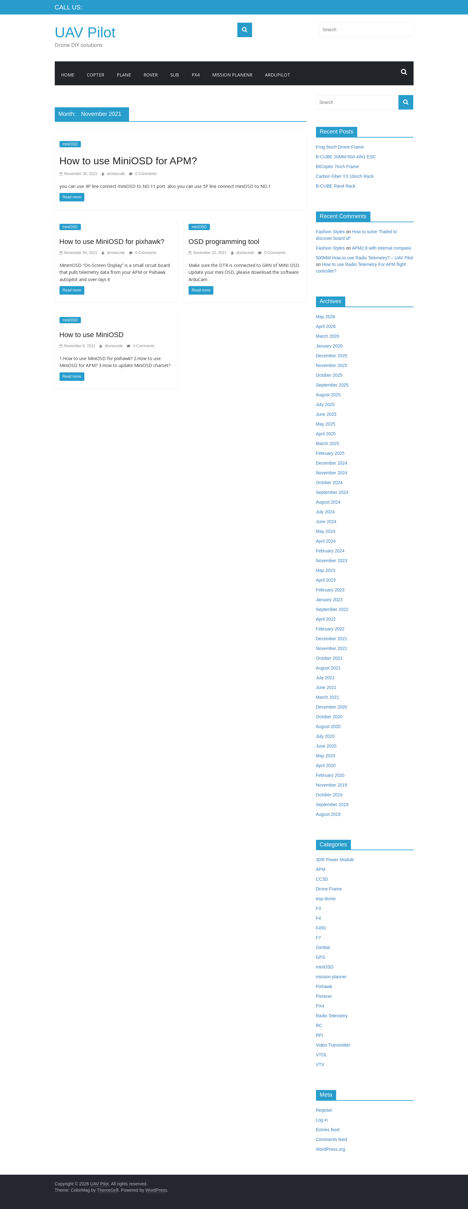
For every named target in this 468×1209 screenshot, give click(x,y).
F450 (321, 927)
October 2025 (329, 375)
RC (319, 1025)
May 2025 (325, 424)
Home (67, 75)
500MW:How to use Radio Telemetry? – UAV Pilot (364, 257)
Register (324, 1110)
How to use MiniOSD (91, 335)
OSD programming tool (224, 242)
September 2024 (332, 492)
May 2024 (325, 531)
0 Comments (142, 174)
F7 (318, 937)
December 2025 (331, 355)
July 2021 (325, 677)
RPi (319, 1035)
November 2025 (331, 365)
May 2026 (325, 316)
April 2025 (326, 433)
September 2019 (332, 804)
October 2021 (329, 658)
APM (320, 869)
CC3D (322, 879)
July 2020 (325, 736)
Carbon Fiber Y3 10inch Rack (345, 176)
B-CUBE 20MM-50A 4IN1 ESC (346, 156)
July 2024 (325, 511)
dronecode (116, 174)
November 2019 (331, 785)
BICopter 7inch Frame (337, 166)
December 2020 (331, 706)
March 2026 (327, 336)
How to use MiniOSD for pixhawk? (112, 242)
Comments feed (331, 1139)
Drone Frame (329, 888)
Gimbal (323, 947)
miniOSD (70, 144)
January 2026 (329, 345)
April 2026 (326, 326)
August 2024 (328, 502)
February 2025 (330, 453)
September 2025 (332, 384)
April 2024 (326, 541)
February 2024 (330, 550)
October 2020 (329, 716)
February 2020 (330, 775)
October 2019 (329, 794)
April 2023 (326, 580)
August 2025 (328, 394)
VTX (320, 1064)
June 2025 (326, 414)
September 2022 (332, 609)
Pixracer (324, 996)
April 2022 (326, 619)
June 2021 (326, 687)
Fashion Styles (330, 231)
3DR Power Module (335, 859)
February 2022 (330, 628)
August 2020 (328, 726)
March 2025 (327, 443)
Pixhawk (324, 986)
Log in (322, 1119)
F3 (318, 908)
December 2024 (331, 463)
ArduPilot (277, 75)
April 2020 (326, 765)
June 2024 (326, 521)
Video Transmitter (333, 1045)
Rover (151, 75)
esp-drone (326, 898)
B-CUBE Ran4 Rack (336, 186)
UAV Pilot (85, 32)
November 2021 (331, 648)
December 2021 (331, 638)
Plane (124, 75)
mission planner (331, 976)
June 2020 (326, 746)
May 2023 (325, 570)
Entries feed (328, 1129)
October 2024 (329, 482)
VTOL (321, 1054)
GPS (320, 957)
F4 (318, 918)
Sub (174, 75)
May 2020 (325, 755)
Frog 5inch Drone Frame (340, 147)
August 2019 (328, 814)
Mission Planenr (232, 75)
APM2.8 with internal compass (381, 248)
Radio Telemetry (332, 1015)
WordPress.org (330, 1149)
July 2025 (325, 404)
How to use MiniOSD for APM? (128, 161)
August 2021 (328, 667)
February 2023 (330, 589)
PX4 (196, 75)
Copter (95, 75)
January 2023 (329, 599)
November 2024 (331, 472)
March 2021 (327, 697)
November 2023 (331, 560)
